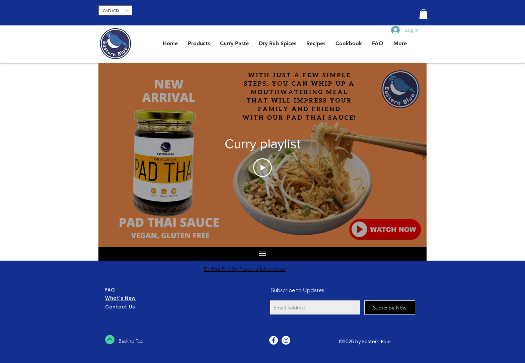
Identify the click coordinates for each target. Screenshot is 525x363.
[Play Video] (262, 167)
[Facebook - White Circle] (273, 340)
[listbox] (115, 10)
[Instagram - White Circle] (286, 340)
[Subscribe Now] (389, 307)
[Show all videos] (262, 254)
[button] (115, 10)
